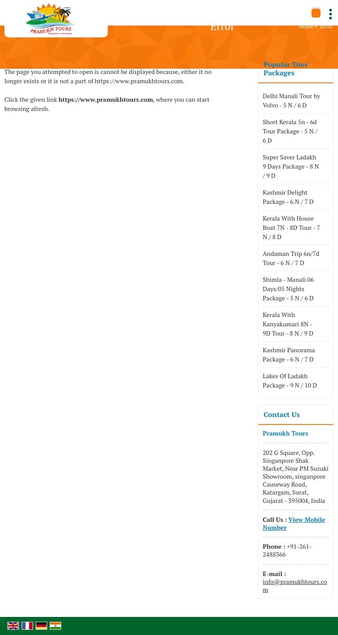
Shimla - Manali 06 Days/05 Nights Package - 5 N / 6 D (288, 288)
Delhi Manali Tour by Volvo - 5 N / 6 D (291, 100)
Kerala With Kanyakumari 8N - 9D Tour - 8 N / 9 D (288, 323)
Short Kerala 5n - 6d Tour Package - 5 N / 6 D (290, 131)
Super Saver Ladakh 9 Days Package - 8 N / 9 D (291, 166)
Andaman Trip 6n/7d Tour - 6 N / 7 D (291, 258)
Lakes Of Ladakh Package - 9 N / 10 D (290, 380)
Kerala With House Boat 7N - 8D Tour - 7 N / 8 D (291, 227)
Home (306, 26)
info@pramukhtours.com (295, 585)
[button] (294, 523)
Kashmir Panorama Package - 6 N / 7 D (289, 354)
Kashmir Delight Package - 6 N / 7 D (288, 197)
